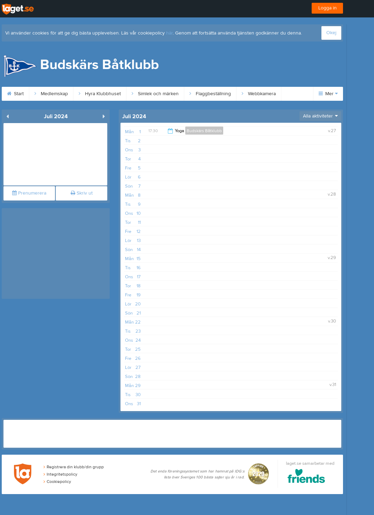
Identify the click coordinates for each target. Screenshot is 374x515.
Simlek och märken (155, 94)
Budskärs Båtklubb (204, 131)
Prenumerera (29, 193)
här (169, 33)
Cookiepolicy (57, 481)
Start (15, 94)
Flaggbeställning (210, 94)
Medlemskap (51, 94)
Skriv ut (82, 193)
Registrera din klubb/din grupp (74, 467)
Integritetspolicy (60, 474)
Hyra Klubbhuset (100, 94)
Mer (328, 94)
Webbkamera (259, 94)
